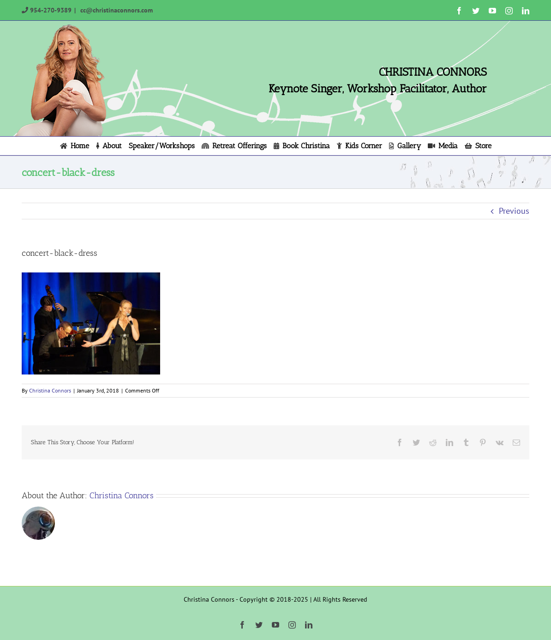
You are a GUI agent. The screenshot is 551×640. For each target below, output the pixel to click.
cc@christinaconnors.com (115, 10)
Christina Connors (50, 390)
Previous (514, 210)
